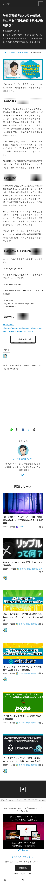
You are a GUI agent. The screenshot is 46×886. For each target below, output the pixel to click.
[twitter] (22, 789)
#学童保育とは (24, 38)
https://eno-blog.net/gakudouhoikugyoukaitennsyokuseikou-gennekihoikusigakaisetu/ (22, 328)
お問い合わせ (34, 800)
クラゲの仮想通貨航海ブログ (29, 569)
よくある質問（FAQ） (4, 800)
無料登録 (23, 868)
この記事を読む (23, 339)
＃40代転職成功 (12, 42)
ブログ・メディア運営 (14, 35)
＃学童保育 (23, 42)
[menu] (41, 3)
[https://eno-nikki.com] (23, 475)
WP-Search (23, 850)
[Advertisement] (23, 396)
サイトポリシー (27, 800)
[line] (11, 429)
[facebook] (23, 429)
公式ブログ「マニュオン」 (23, 857)
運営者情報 (42, 800)
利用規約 (11, 800)
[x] (17, 429)
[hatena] (29, 429)
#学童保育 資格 (12, 38)
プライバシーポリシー (19, 800)
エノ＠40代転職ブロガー (23, 459)
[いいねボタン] (5, 350)
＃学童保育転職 (34, 42)
